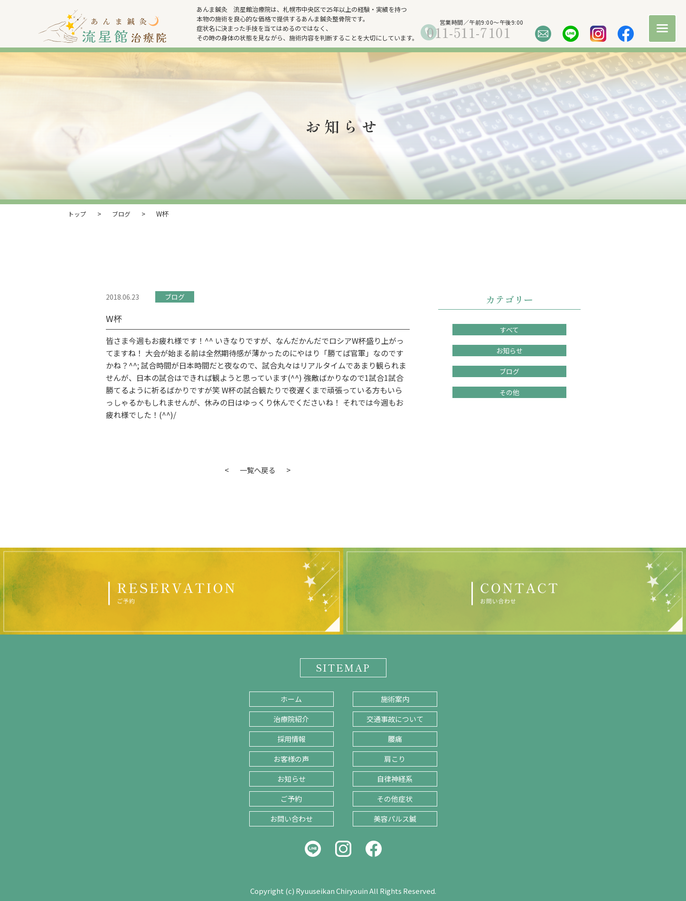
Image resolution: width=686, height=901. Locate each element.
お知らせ (509, 350)
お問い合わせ (291, 818)
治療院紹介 (291, 718)
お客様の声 (291, 758)
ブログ (175, 296)
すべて (509, 329)
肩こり (394, 758)
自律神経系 (395, 778)
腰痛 (395, 738)
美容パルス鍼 (395, 818)
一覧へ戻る (258, 469)
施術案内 (395, 698)
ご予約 (291, 798)
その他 (509, 392)
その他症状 (395, 798)
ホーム (291, 698)
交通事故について (394, 718)
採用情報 (291, 738)
